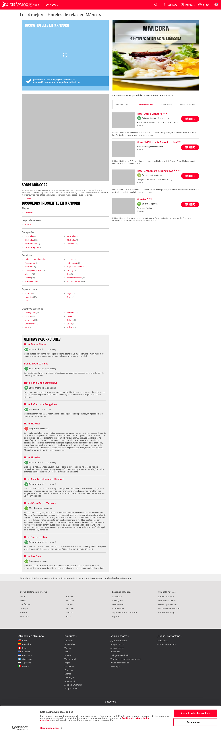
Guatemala (27, 659)
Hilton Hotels (118, 608)
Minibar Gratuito (74, 281)
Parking (70, 270)
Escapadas (69, 666)
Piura (22, 596)
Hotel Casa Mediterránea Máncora (44, 479)
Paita (27, 327)
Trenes (67, 651)
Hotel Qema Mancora (149, 114)
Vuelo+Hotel (70, 659)
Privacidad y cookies (119, 662)
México (25, 666)
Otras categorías (32, 247)
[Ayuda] (203, 5)
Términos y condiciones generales (125, 659)
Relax (69, 297)
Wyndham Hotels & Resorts (124, 612)
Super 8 (115, 616)
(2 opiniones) (163, 118)
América (46, 578)
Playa (69, 293)
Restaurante (30, 263)
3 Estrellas (29, 240)
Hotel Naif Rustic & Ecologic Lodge (157, 142)
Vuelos (67, 648)
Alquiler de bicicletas (75, 266)
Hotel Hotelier (32, 423)
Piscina (28, 277)
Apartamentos (31, 243)
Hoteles (35, 578)
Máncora (29, 224)
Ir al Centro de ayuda (166, 644)
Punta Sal (24, 616)
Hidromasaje (72, 263)
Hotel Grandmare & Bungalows (155, 171)
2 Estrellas (71, 240)
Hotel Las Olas (32, 556)
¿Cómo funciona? (166, 596)
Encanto (28, 293)
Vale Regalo (69, 677)
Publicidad (115, 651)
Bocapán (70, 608)
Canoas (69, 604)
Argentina (26, 662)
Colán (69, 323)
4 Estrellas (71, 236)
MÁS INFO (190, 119)
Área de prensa (117, 648)
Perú (55, 578)
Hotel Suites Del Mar (36, 537)
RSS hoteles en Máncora (169, 608)
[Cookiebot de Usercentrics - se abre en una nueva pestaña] (19, 728)
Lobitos (28, 316)
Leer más (26, 198)
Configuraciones (49, 728)
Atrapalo (24, 578)
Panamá (26, 651)
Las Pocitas (29, 212)
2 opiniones (50, 388)
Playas (23, 600)
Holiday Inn (117, 600)
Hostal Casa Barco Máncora (40, 503)
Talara (69, 316)
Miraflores (29, 320)
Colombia (26, 644)
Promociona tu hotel (167, 600)
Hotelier (141, 199)
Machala (70, 600)
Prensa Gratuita (31, 281)
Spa (68, 274)
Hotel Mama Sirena (35, 344)
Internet (28, 274)
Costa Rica (27, 655)
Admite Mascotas (74, 277)
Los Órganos (30, 312)
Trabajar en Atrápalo (119, 655)
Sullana (70, 320)
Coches (67, 673)
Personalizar (195, 722)
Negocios (29, 297)
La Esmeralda (31, 323)
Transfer (28, 266)
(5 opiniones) (154, 203)
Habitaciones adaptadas (35, 259)
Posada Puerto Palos (36, 363)
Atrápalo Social (117, 644)
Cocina (70, 259)
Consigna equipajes (33, 270)
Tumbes (69, 596)
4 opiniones (43, 428)
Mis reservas (162, 641)
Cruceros (68, 670)
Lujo (26, 300)
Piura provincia (68, 578)
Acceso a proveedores (168, 604)
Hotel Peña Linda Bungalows (40, 382)
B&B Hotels (117, 596)
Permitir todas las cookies (195, 713)
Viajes (67, 662)
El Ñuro (70, 327)
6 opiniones (50, 542)
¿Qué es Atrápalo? (118, 640)
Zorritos (23, 612)
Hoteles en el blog (166, 612)
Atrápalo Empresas (73, 684)
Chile (24, 640)
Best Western (118, 604)
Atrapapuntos (70, 681)
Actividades (69, 644)
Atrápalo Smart (71, 688)
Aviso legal (115, 666)
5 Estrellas (29, 236)
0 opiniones (50, 368)
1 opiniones (50, 349)
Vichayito (70, 312)
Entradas (68, 640)
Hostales (70, 243)
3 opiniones (50, 484)
